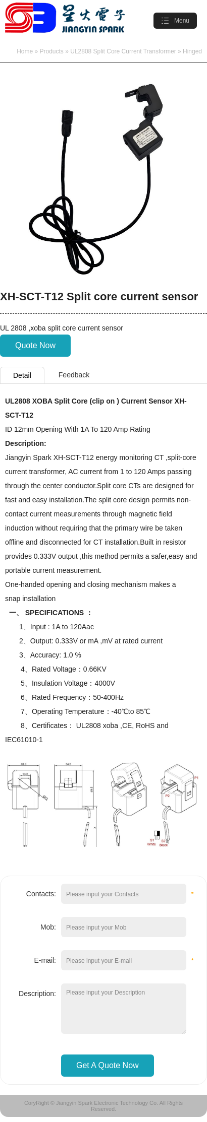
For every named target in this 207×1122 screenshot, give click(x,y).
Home (25, 51)
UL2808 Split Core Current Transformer (123, 51)
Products (52, 51)
